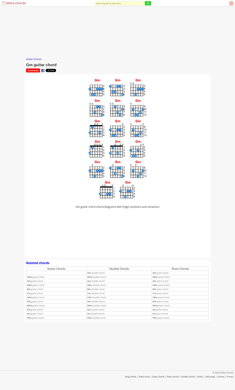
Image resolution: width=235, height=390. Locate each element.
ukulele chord (96, 272)
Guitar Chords (33, 59)
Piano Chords (180, 269)
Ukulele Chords (119, 269)
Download (33, 70)
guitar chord (35, 276)
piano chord (160, 272)
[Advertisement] (117, 31)
